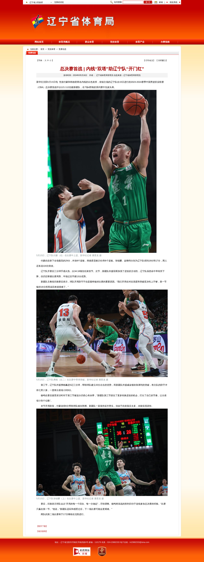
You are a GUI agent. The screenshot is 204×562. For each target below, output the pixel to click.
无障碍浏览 (59, 2)
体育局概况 (64, 42)
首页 (42, 49)
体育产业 (139, 42)
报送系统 (173, 2)
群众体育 (89, 42)
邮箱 (161, 2)
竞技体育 (114, 42)
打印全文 (149, 60)
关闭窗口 (162, 60)
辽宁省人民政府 (36, 2)
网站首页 (39, 42)
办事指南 (165, 42)
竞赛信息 (62, 49)
